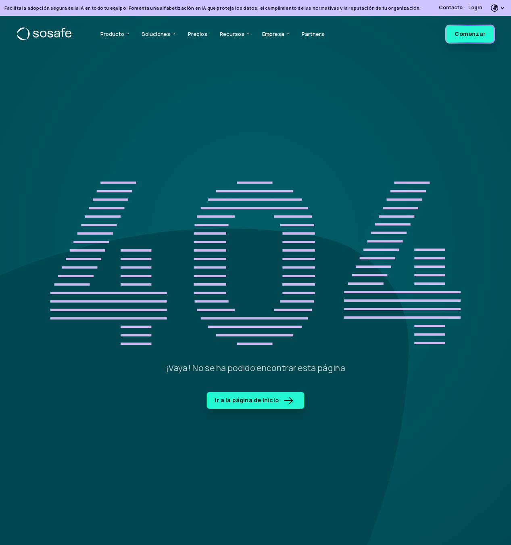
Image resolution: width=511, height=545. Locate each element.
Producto (114, 34)
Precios (197, 34)
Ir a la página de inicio (254, 400)
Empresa (275, 34)
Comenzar (470, 34)
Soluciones (158, 34)
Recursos (234, 34)
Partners (313, 34)
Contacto (451, 7)
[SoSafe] (44, 34)
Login (475, 7)
